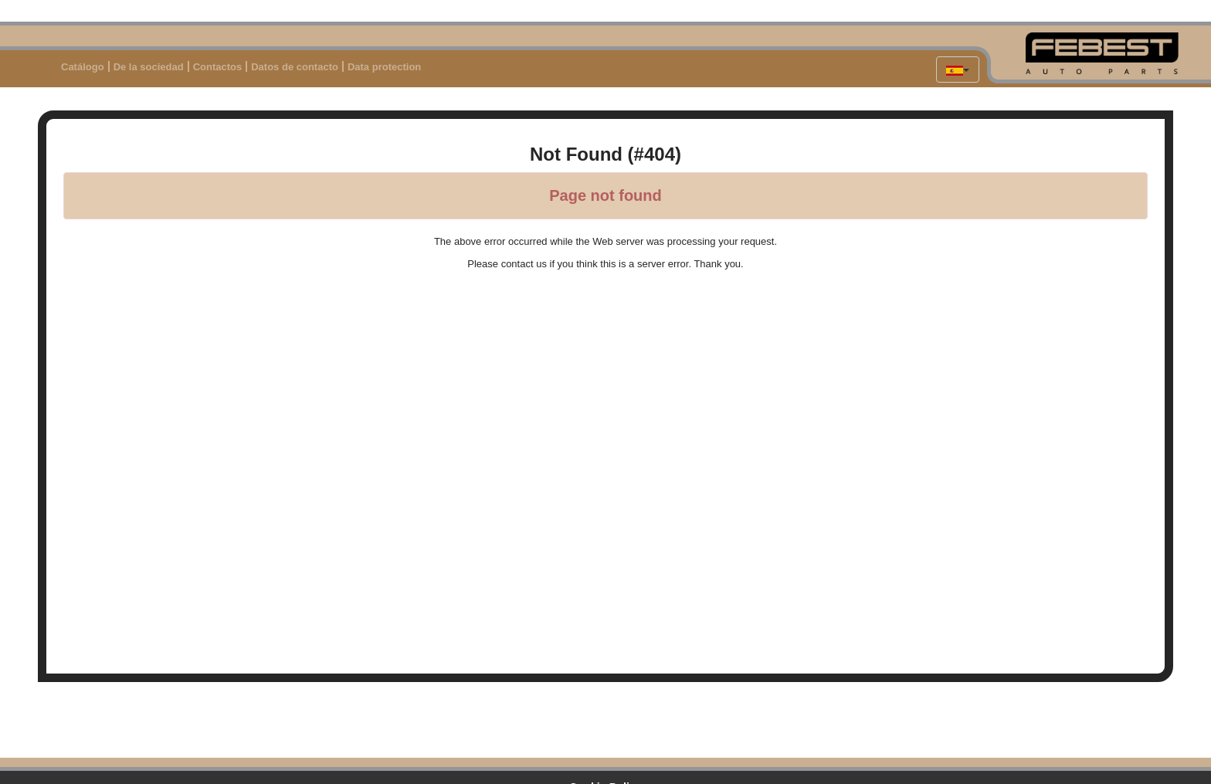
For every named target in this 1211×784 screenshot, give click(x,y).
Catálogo (82, 67)
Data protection (384, 67)
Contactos (218, 67)
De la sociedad (149, 67)
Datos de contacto (294, 67)
